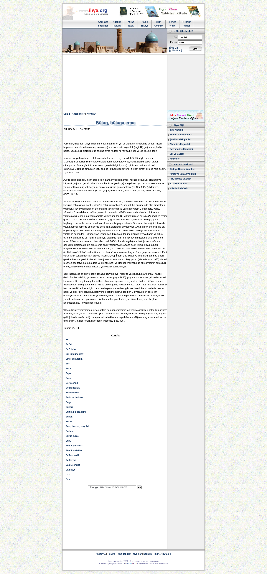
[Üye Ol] (173, 48)
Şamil (66, 113)
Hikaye (144, 25)
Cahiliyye (70, 469)
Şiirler (158, 554)
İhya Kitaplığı (177, 130)
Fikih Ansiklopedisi (180, 144)
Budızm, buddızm (75, 397)
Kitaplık (167, 554)
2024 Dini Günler (178, 183)
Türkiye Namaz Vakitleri (182, 169)
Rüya (131, 25)
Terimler (186, 22)
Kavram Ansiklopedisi (181, 149)
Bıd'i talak (71, 349)
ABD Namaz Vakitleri (180, 178)
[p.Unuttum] (175, 50)
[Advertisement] (133, 82)
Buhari (69, 407)
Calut (68, 479)
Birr (68, 363)
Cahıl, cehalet (73, 465)
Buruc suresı (72, 436)
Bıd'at (69, 344)
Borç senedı (72, 383)
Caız (68, 474)
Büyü (68, 441)
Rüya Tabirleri (124, 554)
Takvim (117, 25)
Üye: (175, 37)
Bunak (69, 416)
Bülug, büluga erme (76, 412)
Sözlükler (103, 25)
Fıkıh (158, 22)
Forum (172, 22)
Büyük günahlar (74, 445)
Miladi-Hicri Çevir (179, 188)
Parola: (173, 42)
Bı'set (69, 368)
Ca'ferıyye (71, 460)
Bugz (68, 402)
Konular (91, 113)
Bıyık (68, 373)
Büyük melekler (74, 450)
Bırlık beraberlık (74, 359)
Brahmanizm (72, 392)
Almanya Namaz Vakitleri (183, 174)
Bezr (68, 339)
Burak (69, 421)
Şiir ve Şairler (177, 154)
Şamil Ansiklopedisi (180, 139)
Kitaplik (117, 22)
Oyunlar (158, 25)
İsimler (186, 25)
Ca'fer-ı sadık (73, 455)
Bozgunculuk (73, 387)
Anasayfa (103, 22)
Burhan (69, 431)
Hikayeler (174, 158)
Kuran (131, 22)
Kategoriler (78, 113)
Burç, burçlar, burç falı (77, 426)
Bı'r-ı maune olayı (75, 354)
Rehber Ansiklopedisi (181, 134)
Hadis (145, 22)
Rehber (172, 25)
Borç (68, 378)
